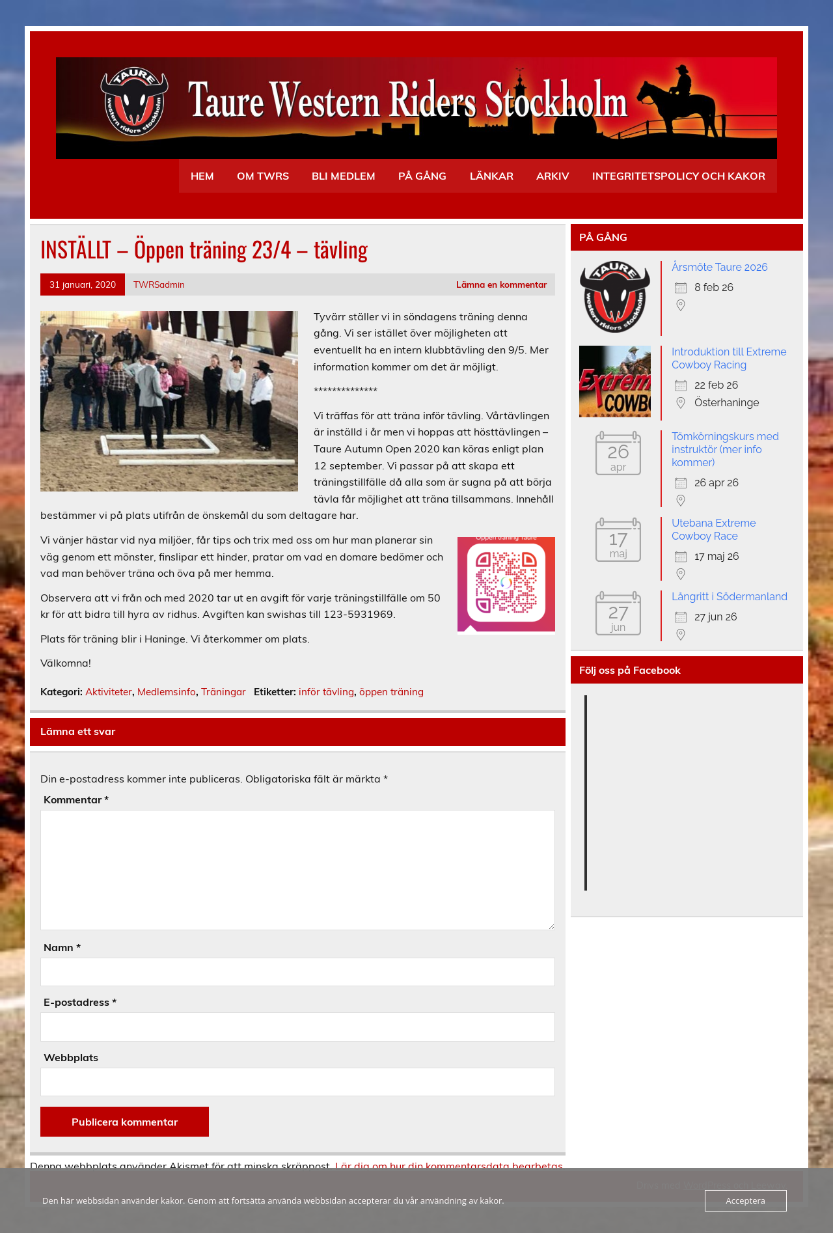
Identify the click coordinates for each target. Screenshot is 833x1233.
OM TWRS (263, 175)
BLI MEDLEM (344, 175)
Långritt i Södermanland (729, 596)
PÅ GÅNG (422, 175)
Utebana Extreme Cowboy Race (714, 529)
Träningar (223, 692)
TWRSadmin (159, 284)
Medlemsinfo (166, 692)
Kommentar (76, 799)
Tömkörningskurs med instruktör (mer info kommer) (725, 449)
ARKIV (552, 175)
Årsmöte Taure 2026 (720, 267)
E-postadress (80, 1002)
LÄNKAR (491, 175)
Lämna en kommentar (501, 284)
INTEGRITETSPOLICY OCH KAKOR (678, 175)
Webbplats (71, 1057)
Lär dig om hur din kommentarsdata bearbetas (449, 1165)
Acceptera (745, 1200)
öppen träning (391, 692)
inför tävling (326, 692)
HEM (202, 175)
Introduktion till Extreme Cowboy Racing (729, 358)
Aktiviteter (108, 692)
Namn (62, 947)
